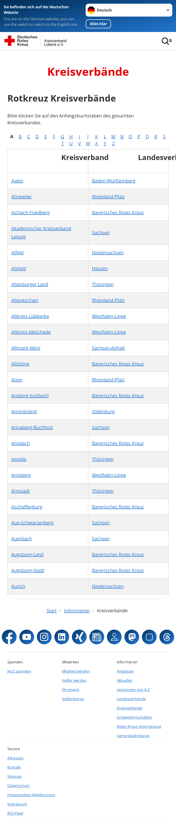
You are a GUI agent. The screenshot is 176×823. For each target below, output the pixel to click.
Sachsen (101, 232)
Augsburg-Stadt (27, 570)
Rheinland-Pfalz (108, 196)
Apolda (18, 459)
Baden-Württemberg (113, 180)
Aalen (17, 180)
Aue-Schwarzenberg (32, 522)
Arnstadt (20, 490)
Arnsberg (21, 475)
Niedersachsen (108, 252)
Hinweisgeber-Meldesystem (31, 794)
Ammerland (24, 411)
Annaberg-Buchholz (32, 427)
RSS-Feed (15, 813)
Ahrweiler (21, 196)
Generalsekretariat (133, 735)
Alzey (16, 379)
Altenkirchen (24, 300)
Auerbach (21, 538)
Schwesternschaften (134, 717)
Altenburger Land (29, 284)
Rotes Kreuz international (139, 726)
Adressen (15, 757)
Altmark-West (25, 347)
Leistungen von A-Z (133, 689)
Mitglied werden (76, 671)
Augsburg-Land (27, 554)
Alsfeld (18, 268)
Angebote (125, 671)
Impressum (17, 803)
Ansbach (20, 443)
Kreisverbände (129, 707)
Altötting (20, 363)
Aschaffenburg (26, 506)
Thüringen (103, 284)
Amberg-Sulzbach (30, 395)
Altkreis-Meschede (31, 332)
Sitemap (14, 776)
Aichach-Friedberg (30, 212)
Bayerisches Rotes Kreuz (118, 212)
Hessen (100, 268)
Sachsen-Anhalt (108, 347)
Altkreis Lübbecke (30, 316)
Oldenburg (103, 411)
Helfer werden (74, 680)
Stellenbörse (73, 698)
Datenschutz (18, 785)
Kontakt (14, 767)
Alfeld (17, 252)
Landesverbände (131, 698)
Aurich (18, 586)
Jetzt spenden (19, 671)
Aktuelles (124, 680)
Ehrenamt (70, 689)
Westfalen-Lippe (109, 316)
